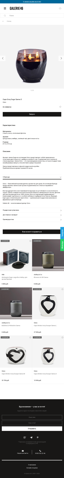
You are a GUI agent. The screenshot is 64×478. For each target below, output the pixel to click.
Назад (9, 21)
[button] (2, 58)
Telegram (62, 233)
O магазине (32, 465)
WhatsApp (62, 245)
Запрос (32, 114)
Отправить (32, 429)
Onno (4, 102)
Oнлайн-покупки (32, 468)
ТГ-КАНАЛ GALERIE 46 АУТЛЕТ (32, 1)
